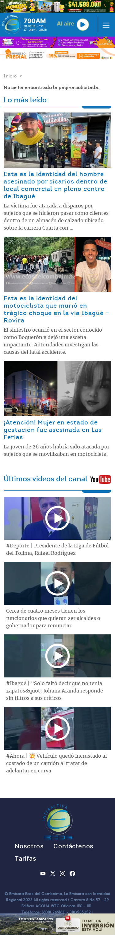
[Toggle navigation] (104, 24)
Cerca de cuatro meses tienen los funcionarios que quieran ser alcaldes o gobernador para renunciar (53, 618)
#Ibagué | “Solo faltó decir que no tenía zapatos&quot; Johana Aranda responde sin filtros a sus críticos (54, 691)
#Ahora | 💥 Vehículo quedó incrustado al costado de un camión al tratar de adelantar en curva (56, 763)
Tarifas (25, 858)
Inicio (10, 76)
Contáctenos (73, 846)
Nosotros (29, 846)
